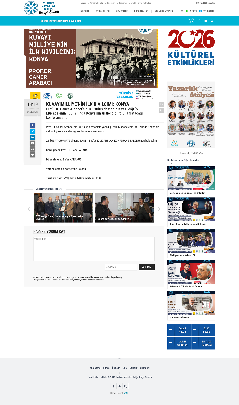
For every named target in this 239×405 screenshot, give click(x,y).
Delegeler (111, 3)
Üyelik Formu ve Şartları (141, 3)
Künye (106, 367)
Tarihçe (83, 3)
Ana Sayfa (95, 367)
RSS (125, 367)
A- (161, 110)
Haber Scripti (116, 393)
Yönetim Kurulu (96, 3)
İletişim (116, 367)
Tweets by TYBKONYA (191, 153)
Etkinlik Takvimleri (139, 367)
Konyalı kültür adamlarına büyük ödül (61, 20)
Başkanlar (123, 3)
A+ (161, 104)
